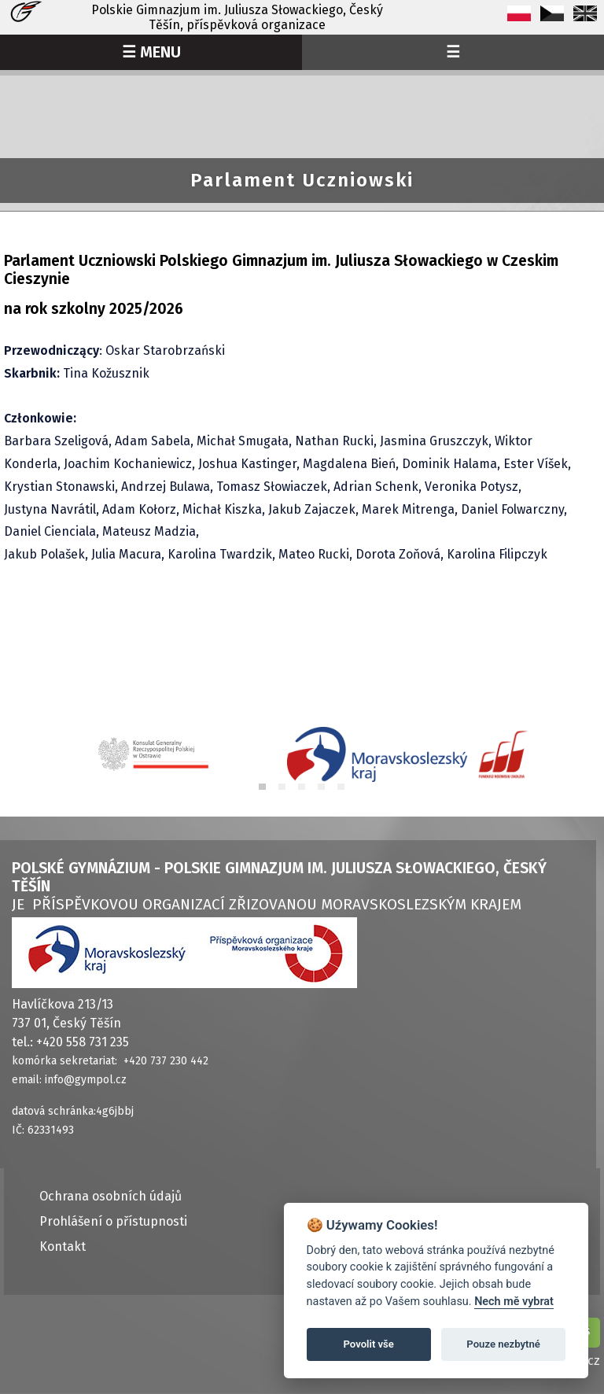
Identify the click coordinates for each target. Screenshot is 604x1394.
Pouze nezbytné (503, 1344)
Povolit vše (369, 1344)
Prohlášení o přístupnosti (113, 1221)
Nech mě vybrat (514, 1301)
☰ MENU (151, 51)
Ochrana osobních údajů (110, 1196)
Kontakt (62, 1246)
